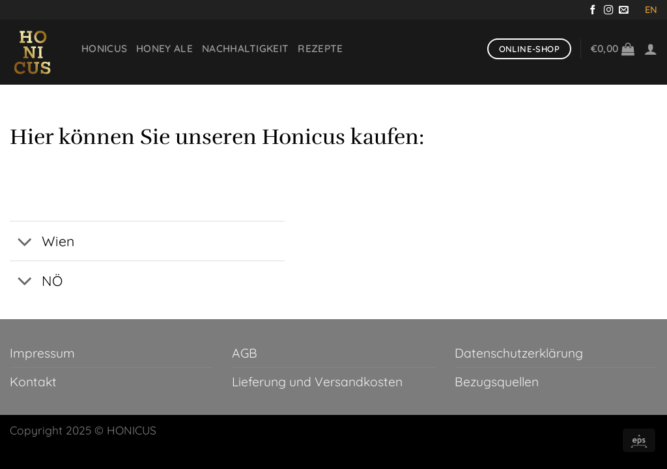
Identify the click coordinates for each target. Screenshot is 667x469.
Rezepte (320, 48)
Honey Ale (164, 48)
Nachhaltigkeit (245, 48)
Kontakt (33, 382)
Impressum (42, 353)
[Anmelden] (650, 49)
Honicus (104, 48)
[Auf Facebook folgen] (593, 10)
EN (651, 9)
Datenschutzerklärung (519, 353)
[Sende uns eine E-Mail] (624, 10)
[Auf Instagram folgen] (609, 10)
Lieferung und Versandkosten (317, 382)
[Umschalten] (25, 242)
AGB (244, 353)
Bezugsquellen (497, 382)
